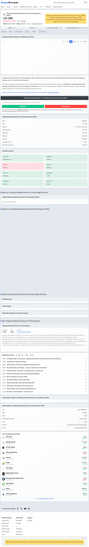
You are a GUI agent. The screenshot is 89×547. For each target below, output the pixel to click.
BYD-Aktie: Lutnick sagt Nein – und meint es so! (20, 392)
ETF (41, 7)
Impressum (5, 521)
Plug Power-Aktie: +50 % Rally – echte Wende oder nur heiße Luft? (25, 371)
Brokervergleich (58, 7)
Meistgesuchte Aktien (26, 7)
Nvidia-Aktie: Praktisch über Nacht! (16, 362)
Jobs (3, 534)
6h (16, 355)
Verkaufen (67, 106)
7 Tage (26, 355)
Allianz (8, 488)
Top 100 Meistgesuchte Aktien (45, 499)
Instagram (19, 532)
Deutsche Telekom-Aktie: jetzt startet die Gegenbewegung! (23, 374)
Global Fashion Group (12, 473)
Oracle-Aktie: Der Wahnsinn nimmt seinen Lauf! (20, 386)
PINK (25, 21)
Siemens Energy (10, 442)
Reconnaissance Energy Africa (15, 478)
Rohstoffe (48, 7)
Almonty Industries (11, 493)
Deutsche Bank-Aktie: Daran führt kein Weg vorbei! (21, 383)
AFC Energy (9, 468)
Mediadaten (5, 523)
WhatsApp (19, 534)
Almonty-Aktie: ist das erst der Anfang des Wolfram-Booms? (23, 365)
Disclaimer (5, 526)
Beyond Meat (10, 483)
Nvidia (8, 462)
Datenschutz (6, 529)
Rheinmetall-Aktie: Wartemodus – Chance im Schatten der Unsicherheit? (27, 368)
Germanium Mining (11, 452)
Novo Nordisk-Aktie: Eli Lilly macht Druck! (18, 380)
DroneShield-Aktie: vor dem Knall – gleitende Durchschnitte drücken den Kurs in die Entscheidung (34, 359)
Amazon (8, 457)
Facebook (19, 529)
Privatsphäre (6, 532)
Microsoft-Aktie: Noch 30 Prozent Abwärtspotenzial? (21, 389)
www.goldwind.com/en (24, 332)
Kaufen (24, 106)
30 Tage (31, 355)
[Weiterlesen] (85, 359)
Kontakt (29, 521)
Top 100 (15, 7)
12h (19, 355)
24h (22, 355)
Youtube (18, 523)
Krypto (35, 7)
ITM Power (9, 436)
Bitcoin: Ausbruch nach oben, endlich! (17, 377)
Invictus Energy (10, 447)
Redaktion (19, 521)
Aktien (8, 7)
